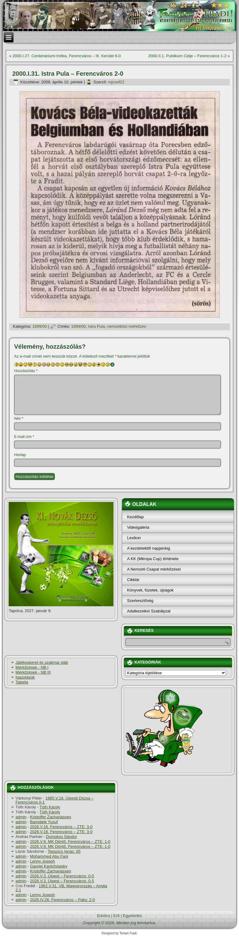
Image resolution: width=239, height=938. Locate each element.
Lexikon (134, 537)
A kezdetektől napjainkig (148, 548)
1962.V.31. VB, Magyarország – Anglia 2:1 (61, 888)
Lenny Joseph (42, 861)
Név (18, 418)
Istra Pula (96, 326)
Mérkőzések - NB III (33, 672)
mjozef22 (116, 82)
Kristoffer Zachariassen (50, 817)
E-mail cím (24, 437)
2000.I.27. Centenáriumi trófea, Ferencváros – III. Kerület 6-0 (67, 56)
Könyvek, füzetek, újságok (150, 590)
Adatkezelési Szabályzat (149, 611)
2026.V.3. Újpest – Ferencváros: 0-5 (62, 876)
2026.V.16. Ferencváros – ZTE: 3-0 (61, 826)
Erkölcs (103, 915)
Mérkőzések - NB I (31, 667)
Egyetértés (132, 915)
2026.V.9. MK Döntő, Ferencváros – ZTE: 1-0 (70, 841)
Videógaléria (138, 527)
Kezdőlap (135, 517)
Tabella (21, 682)
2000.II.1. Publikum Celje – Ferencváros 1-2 (187, 56)
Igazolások (25, 677)
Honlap (20, 455)
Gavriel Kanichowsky (48, 866)
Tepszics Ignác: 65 (63, 851)
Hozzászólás (26, 371)
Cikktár (133, 579)
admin (20, 817)
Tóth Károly (49, 807)
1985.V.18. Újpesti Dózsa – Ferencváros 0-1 (54, 800)
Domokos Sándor (61, 836)
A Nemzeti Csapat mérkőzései (154, 569)
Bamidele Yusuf (44, 822)
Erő (116, 915)
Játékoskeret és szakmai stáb (41, 662)
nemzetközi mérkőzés (126, 326)
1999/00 (39, 326)
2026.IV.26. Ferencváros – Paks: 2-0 (62, 899)
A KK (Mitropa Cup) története (153, 558)
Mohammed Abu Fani (49, 856)
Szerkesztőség (140, 600)
